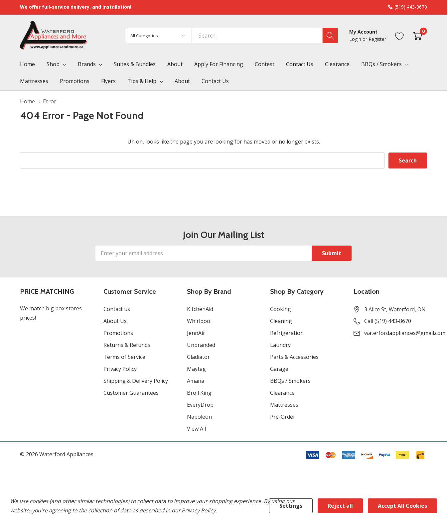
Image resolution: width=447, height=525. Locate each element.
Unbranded (201, 345)
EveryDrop (200, 404)
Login (356, 39)
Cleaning (281, 321)
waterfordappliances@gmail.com (404, 333)
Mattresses (284, 404)
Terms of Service (124, 357)
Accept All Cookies (402, 505)
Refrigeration (287, 333)
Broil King (199, 392)
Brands (87, 64)
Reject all (340, 505)
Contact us (116, 309)
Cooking (280, 309)
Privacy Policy (120, 368)
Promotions (118, 333)
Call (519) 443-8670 (387, 321)
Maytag (196, 368)
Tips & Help (141, 81)
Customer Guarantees (131, 392)
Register (377, 39)
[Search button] (330, 35)
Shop (53, 64)
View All (196, 428)
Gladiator (198, 357)
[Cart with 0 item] (417, 35)
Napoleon (199, 416)
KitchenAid (200, 309)
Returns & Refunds (126, 345)
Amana (195, 380)
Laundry (280, 345)
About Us (115, 321)
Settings (290, 505)
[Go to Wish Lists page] (399, 35)
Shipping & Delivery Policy (135, 380)
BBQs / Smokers (381, 64)
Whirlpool (199, 321)
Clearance (282, 392)
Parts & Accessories (294, 357)
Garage (279, 368)
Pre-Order (282, 416)
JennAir (196, 333)
